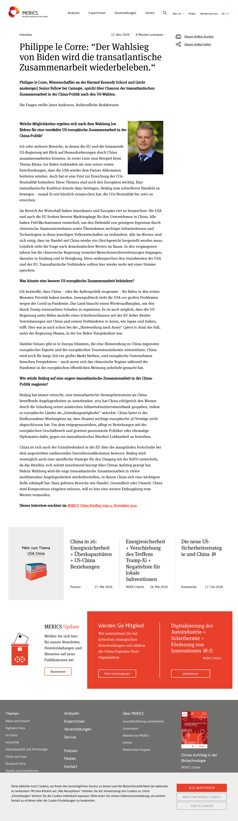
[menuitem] (73, 16)
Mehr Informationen (117, 671)
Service (150, 16)
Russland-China (15, 768)
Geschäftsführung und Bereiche (143, 720)
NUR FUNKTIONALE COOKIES (202, 797)
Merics (30, 16)
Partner (127, 745)
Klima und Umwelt (18, 719)
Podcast (70, 754)
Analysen (74, 16)
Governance (130, 728)
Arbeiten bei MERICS (136, 737)
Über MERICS (133, 712)
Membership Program (136, 753)
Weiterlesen (190, 671)
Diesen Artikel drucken (199, 36)
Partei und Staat (16, 760)
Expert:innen (97, 16)
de (228, 17)
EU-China (11, 736)
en (223, 17)
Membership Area (209, 17)
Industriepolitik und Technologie (27, 752)
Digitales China (15, 727)
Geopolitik (12, 744)
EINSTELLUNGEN (202, 806)
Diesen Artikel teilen (197, 44)
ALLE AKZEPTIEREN (202, 788)
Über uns (177, 17)
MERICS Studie (190, 765)
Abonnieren (58, 671)
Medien (192, 17)
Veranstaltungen (125, 16)
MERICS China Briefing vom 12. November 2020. (106, 505)
